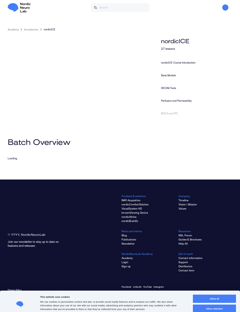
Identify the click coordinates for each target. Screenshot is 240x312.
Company (184, 196)
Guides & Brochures (190, 240)
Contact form (186, 271)
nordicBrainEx (130, 221)
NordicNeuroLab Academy (137, 254)
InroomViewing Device (135, 213)
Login (125, 262)
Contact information (190, 258)
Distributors (185, 266)
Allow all (214, 283)
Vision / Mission (187, 205)
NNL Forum (185, 235)
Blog (124, 235)
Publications (129, 240)
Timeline (183, 200)
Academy (13, 30)
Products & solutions (134, 196)
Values (182, 209)
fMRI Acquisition (131, 200)
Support (183, 262)
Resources (184, 231)
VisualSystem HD (132, 209)
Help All (183, 244)
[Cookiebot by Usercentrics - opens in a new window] (19, 306)
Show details (162, 304)
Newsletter (128, 244)
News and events (132, 231)
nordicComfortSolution (135, 205)
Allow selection (214, 294)
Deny (214, 304)
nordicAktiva (129, 217)
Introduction (31, 30)
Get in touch (185, 254)
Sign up (126, 266)
